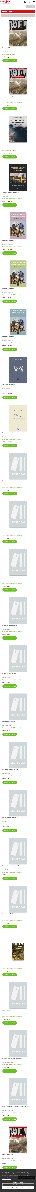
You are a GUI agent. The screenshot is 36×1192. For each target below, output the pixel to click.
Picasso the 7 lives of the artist (10, 577)
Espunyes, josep (6, 388)
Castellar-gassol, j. (6, 484)
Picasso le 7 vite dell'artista (9, 625)
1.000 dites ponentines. (8, 384)
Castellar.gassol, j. (6, 821)
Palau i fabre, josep (7, 436)
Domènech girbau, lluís (7, 244)
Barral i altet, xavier (7, 725)
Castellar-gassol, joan (7, 51)
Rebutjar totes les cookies (18, 1184)
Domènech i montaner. (8, 240)
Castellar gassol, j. (6, 773)
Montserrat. (5, 144)
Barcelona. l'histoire (7, 1010)
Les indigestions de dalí (8, 721)
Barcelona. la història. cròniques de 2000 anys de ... (15, 1106)
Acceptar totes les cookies (18, 1187)
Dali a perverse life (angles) (9, 914)
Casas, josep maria (6, 196)
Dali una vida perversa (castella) (10, 865)
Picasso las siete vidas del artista (10, 529)
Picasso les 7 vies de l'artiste (9, 673)
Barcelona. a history (7, 96)
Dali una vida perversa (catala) (10, 817)
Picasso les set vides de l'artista (10, 481)
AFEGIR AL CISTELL (10, 60)
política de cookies (6, 1179)
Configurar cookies (18, 1182)
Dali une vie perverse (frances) (10, 769)
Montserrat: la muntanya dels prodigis (12, 1058)
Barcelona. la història (7, 47)
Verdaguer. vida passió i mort (10, 962)
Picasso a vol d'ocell (7, 432)
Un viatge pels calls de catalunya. (10, 192)
